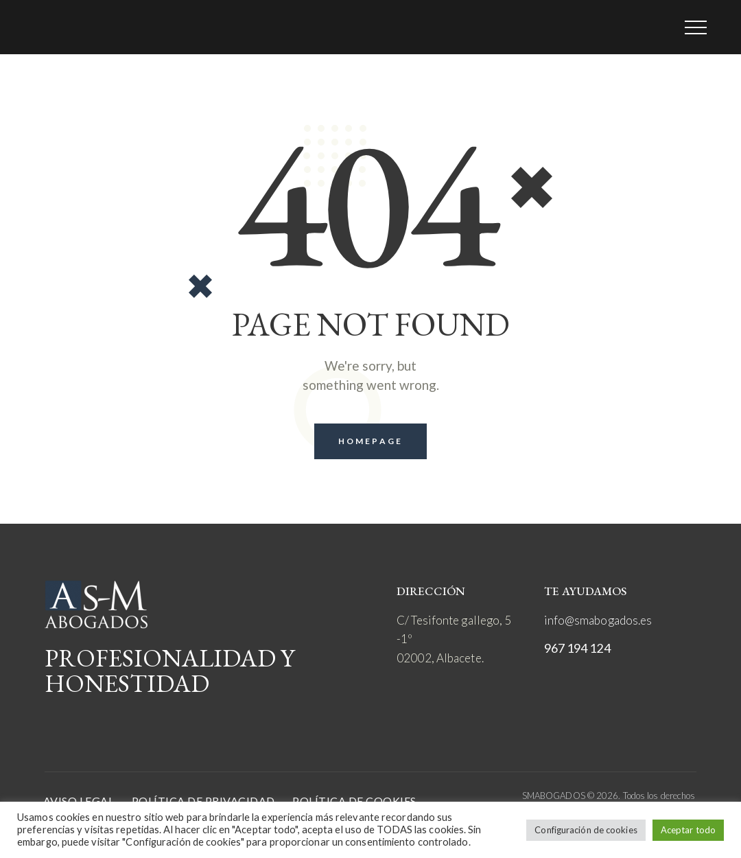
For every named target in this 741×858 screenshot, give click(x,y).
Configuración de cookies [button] (585, 829)
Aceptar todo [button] (688, 829)
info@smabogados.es (598, 620)
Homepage (370, 441)
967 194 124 (577, 648)
